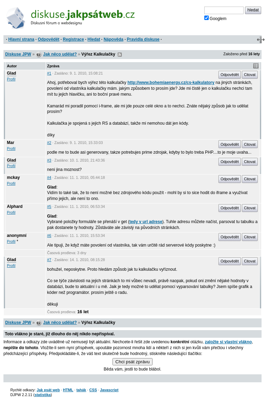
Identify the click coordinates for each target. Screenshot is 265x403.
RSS (120, 54)
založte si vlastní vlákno (228, 341)
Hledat (93, 39)
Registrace (73, 39)
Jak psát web (48, 390)
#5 (49, 206)
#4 (49, 177)
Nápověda (113, 39)
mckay (13, 177)
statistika (43, 395)
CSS (93, 390)
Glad (11, 73)
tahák (81, 390)
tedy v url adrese (145, 221)
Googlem (215, 18)
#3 (49, 160)
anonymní (17, 235)
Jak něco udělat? (60, 54)
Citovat (250, 75)
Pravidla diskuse (143, 39)
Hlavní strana (21, 39)
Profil (11, 79)
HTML (68, 390)
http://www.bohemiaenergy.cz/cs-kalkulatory (170, 82)
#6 (49, 235)
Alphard (14, 206)
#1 (49, 73)
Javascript (109, 390)
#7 (49, 260)
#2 (49, 143)
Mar (10, 142)
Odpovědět (48, 39)
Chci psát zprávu (132, 361)
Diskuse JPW (18, 54)
